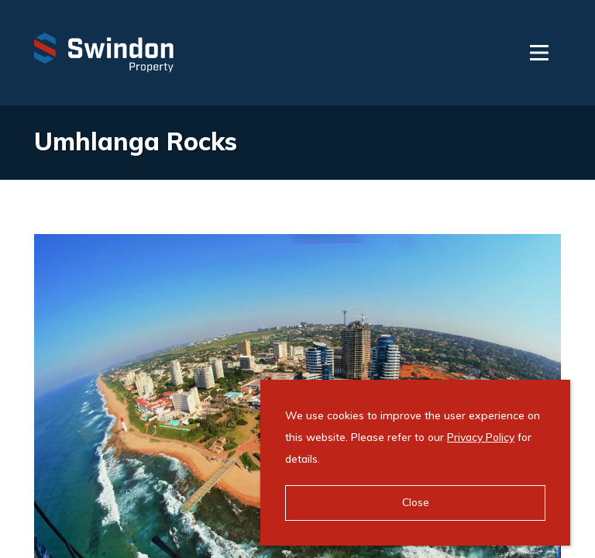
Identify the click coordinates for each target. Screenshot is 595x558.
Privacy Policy (480, 437)
